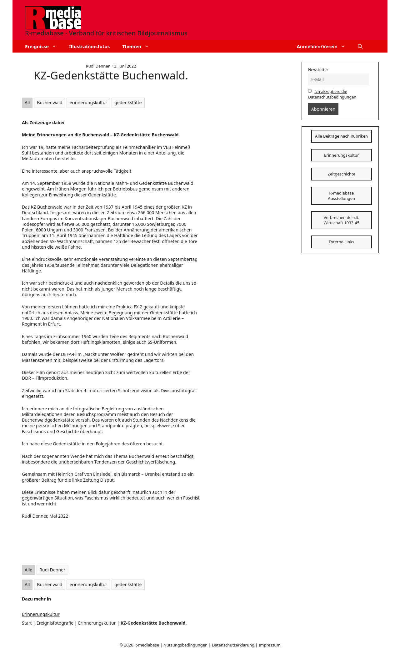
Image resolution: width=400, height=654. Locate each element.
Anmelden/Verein (324, 46)
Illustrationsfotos (89, 46)
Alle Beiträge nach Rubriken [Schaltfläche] (341, 136)
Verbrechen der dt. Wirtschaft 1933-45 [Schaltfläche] (341, 220)
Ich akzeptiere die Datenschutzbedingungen (332, 94)
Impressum (270, 645)
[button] (360, 46)
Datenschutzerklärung (233, 645)
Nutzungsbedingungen (185, 645)
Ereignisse (44, 46)
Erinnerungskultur (41, 614)
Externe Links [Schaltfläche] (341, 242)
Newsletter (318, 69)
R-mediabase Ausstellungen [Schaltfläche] (341, 195)
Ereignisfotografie (55, 623)
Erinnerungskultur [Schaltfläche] (341, 155)
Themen (138, 46)
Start (27, 623)
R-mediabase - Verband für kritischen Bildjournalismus (106, 33)
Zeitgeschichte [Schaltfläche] (341, 174)
